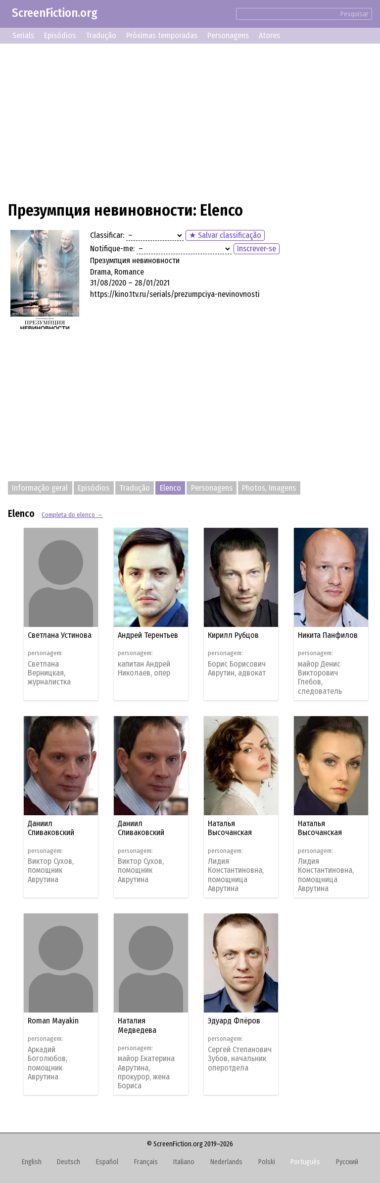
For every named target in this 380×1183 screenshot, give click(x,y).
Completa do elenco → (72, 514)
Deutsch (68, 1162)
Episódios (60, 35)
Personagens (228, 35)
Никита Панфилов (328, 635)
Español (107, 1162)
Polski (266, 1162)
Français (146, 1162)
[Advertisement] (190, 121)
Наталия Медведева (137, 1025)
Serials (23, 35)
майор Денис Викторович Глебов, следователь (320, 678)
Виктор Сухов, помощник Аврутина (51, 870)
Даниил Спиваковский (51, 828)
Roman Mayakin (53, 1020)
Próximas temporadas (161, 35)
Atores (269, 35)
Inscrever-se (256, 248)
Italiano (183, 1162)
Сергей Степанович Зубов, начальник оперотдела (240, 1058)
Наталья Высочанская (230, 828)
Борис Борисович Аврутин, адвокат (237, 668)
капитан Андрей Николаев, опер (144, 668)
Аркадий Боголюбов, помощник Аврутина (47, 1063)
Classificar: (107, 235)
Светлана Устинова (60, 635)
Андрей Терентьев (148, 635)
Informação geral (40, 488)
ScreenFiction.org (54, 13)
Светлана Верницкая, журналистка (49, 673)
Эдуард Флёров (234, 1020)
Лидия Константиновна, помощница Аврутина (236, 875)
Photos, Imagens (269, 488)
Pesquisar (354, 14)
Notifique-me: (112, 248)
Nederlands (226, 1162)
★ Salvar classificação (225, 235)
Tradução (101, 35)
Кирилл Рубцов (233, 635)
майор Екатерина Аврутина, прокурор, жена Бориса (146, 1072)
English (32, 1162)
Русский (347, 1162)
